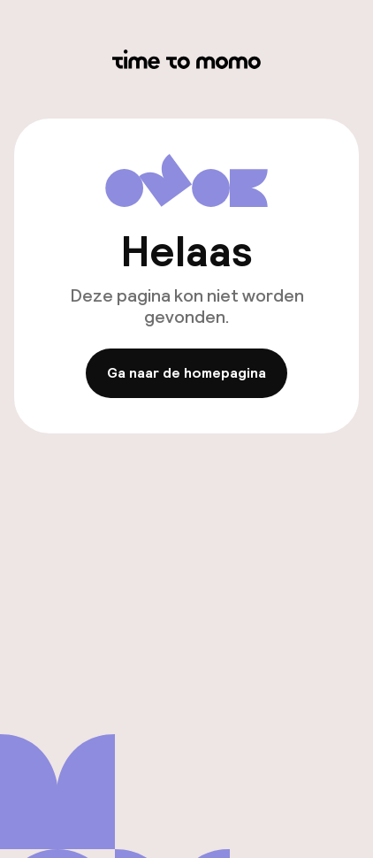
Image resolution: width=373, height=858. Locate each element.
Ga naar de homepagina (186, 373)
